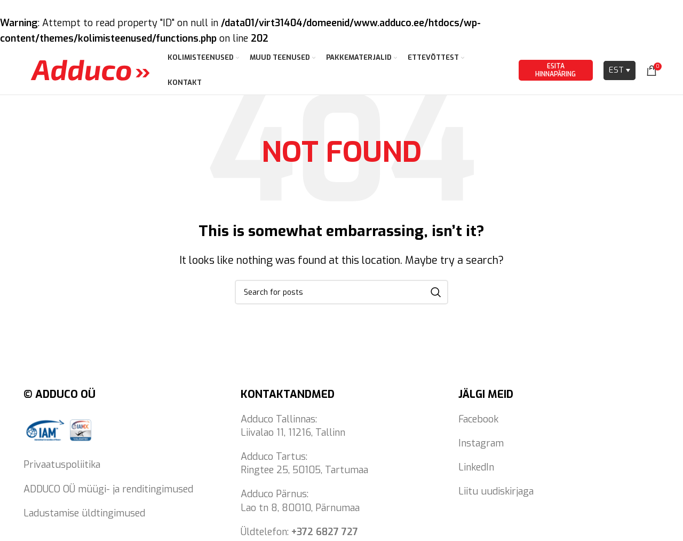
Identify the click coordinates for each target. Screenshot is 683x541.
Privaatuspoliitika (61, 472)
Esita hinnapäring (555, 74)
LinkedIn (476, 474)
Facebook (478, 426)
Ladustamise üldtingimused (84, 520)
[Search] (341, 299)
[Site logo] (90, 73)
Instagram (481, 450)
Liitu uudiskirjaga (496, 498)
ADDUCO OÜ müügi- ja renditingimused (108, 496)
